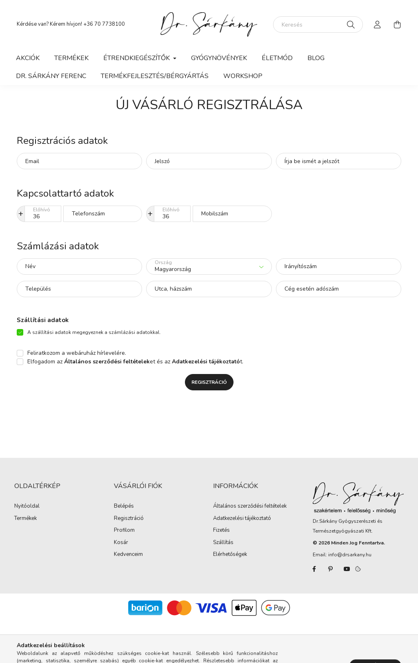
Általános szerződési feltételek (250, 506)
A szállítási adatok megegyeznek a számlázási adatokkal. (94, 332)
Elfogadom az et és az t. (135, 361)
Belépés (124, 506)
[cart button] (397, 24)
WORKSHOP (242, 76)
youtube (347, 569)
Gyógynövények (219, 58)
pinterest (330, 569)
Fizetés (221, 530)
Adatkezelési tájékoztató (242, 518)
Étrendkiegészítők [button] (137, 58)
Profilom (124, 530)
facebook (314, 569)
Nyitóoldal (27, 506)
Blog (316, 58)
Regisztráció (209, 382)
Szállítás (223, 543)
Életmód (277, 58)
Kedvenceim (128, 554)
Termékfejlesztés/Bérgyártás (155, 76)
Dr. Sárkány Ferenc (51, 76)
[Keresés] (318, 24)
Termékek (71, 58)
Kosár (121, 543)
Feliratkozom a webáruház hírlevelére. (76, 353)
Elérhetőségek (230, 554)
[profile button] (377, 24)
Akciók (28, 58)
